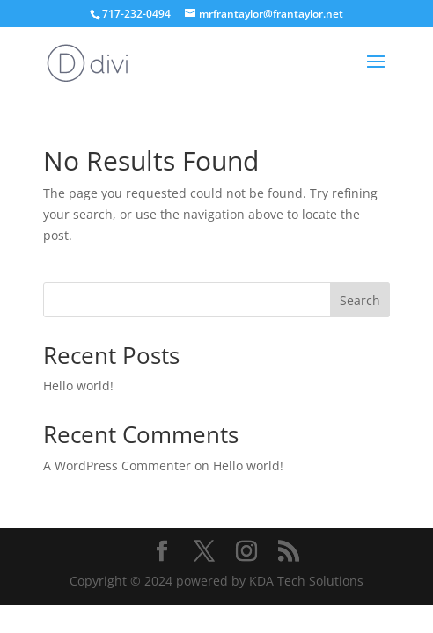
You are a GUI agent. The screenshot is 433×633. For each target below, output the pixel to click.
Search (360, 300)
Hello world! (78, 385)
